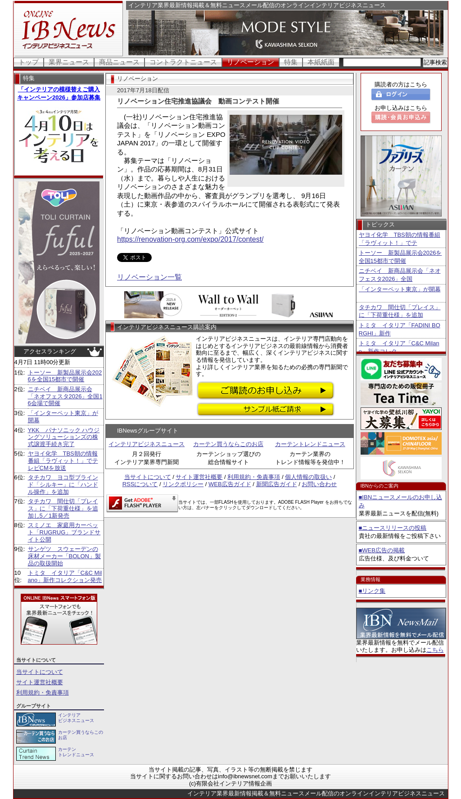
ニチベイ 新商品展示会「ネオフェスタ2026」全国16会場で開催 (65, 396)
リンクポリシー (183, 484)
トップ (28, 62)
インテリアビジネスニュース (146, 444)
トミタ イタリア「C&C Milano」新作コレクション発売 (65, 576)
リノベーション (250, 62)
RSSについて (140, 484)
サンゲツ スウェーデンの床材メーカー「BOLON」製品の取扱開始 (64, 556)
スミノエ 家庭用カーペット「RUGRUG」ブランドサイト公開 (64, 532)
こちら (435, 649)
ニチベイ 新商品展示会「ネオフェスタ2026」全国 (400, 274)
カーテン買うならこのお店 (228, 444)
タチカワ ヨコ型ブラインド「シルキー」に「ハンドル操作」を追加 (63, 484)
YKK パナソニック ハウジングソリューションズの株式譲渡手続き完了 (64, 437)
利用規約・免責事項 (42, 692)
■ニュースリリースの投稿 (393, 527)
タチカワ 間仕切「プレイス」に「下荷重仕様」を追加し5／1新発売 (63, 508)
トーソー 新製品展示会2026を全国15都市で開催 (65, 376)
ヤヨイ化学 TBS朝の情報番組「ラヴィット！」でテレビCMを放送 (63, 460)
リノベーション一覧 (149, 277)
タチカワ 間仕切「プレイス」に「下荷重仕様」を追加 (400, 311)
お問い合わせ (319, 484)
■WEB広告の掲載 (382, 550)
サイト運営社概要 (39, 682)
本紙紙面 (320, 62)
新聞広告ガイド (276, 484)
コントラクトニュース (183, 62)
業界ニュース (69, 62)
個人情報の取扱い (308, 477)
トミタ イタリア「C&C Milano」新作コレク (399, 347)
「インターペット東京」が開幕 (400, 289)
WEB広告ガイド (229, 484)
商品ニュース (119, 62)
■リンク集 (372, 590)
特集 (291, 62)
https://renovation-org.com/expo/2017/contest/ (190, 239)
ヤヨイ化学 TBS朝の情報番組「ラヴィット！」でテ (399, 238)
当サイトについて (39, 671)
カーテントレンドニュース (310, 444)
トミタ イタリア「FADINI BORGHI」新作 (399, 329)
